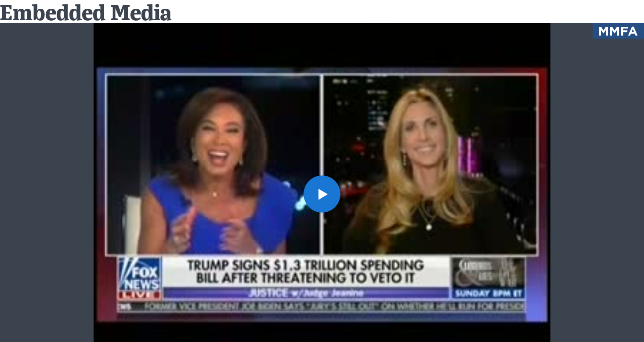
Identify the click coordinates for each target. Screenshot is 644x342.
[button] (322, 194)
